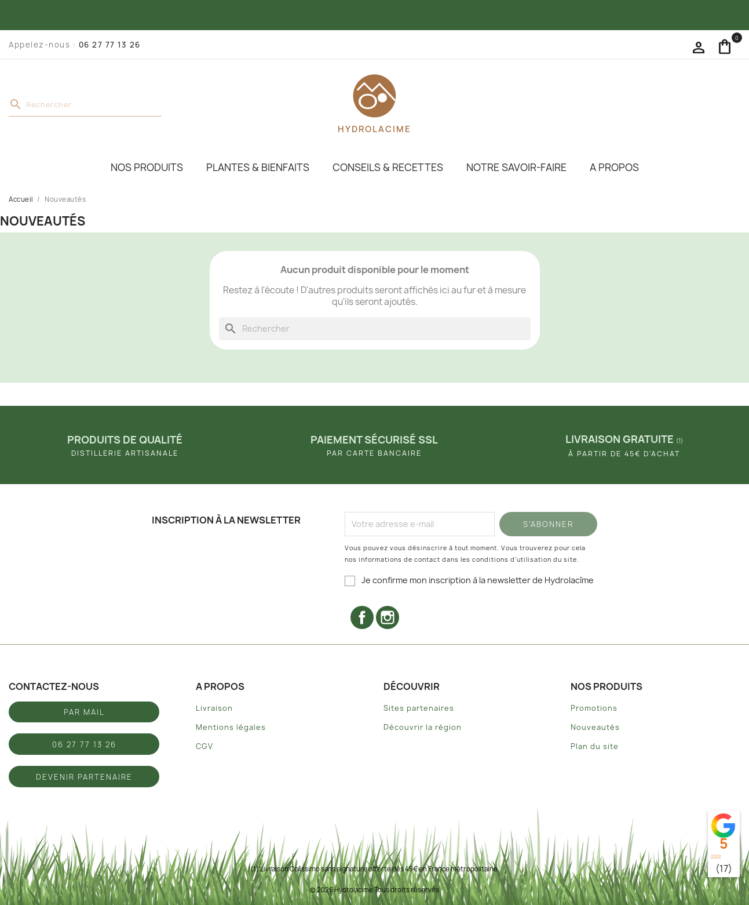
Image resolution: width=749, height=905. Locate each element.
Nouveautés (595, 727)
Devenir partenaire (84, 777)
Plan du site (595, 746)
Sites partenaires (418, 708)
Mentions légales (231, 727)
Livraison (214, 708)
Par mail (84, 712)
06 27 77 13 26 (110, 44)
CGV (204, 746)
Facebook (362, 617)
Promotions (594, 708)
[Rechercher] (85, 105)
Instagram (387, 617)
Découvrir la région (422, 727)
